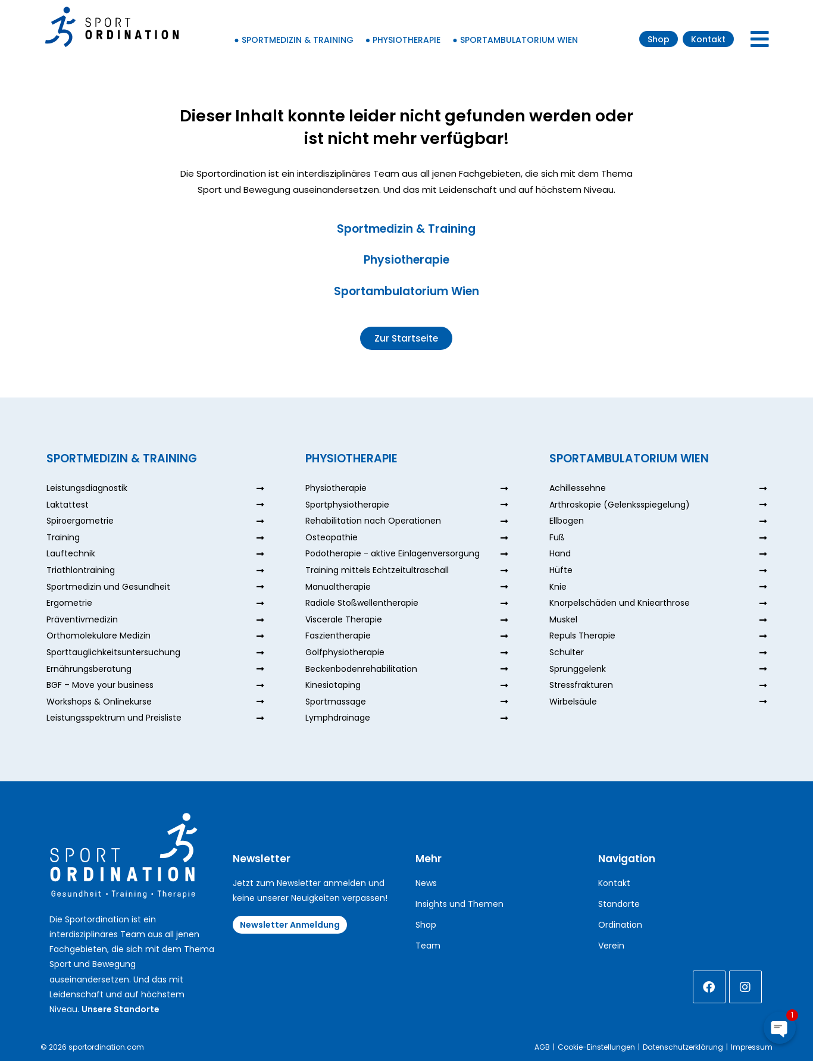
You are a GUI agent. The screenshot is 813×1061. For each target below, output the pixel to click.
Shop (425, 925)
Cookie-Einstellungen (596, 1047)
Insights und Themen (459, 904)
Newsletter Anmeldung (290, 925)
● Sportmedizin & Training (293, 40)
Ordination (620, 925)
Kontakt (614, 883)
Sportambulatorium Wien (406, 291)
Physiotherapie (406, 260)
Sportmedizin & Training (406, 229)
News (426, 883)
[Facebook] (709, 987)
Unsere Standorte (121, 1009)
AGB (542, 1047)
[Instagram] (745, 987)
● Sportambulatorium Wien (514, 40)
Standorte (619, 904)
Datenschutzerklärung (683, 1047)
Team (427, 946)
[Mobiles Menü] (760, 41)
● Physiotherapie (402, 40)
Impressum (752, 1047)
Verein (611, 946)
